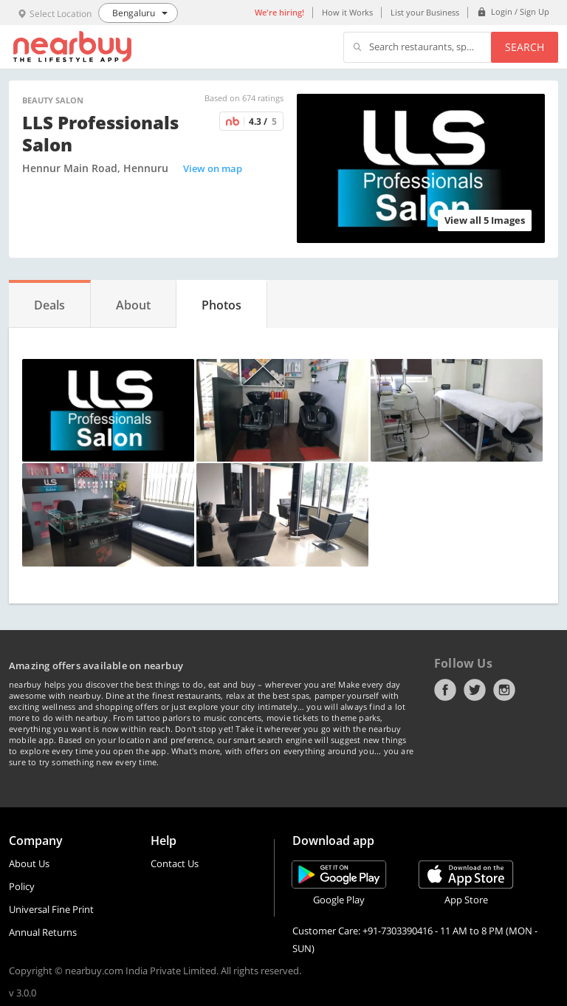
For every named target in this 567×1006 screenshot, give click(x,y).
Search (524, 47)
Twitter (475, 690)
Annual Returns (43, 932)
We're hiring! (279, 12)
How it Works (347, 12)
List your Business (425, 12)
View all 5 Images (484, 220)
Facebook (445, 690)
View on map (212, 168)
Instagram (504, 690)
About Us (29, 863)
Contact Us (175, 863)
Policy (22, 886)
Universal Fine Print (51, 909)
